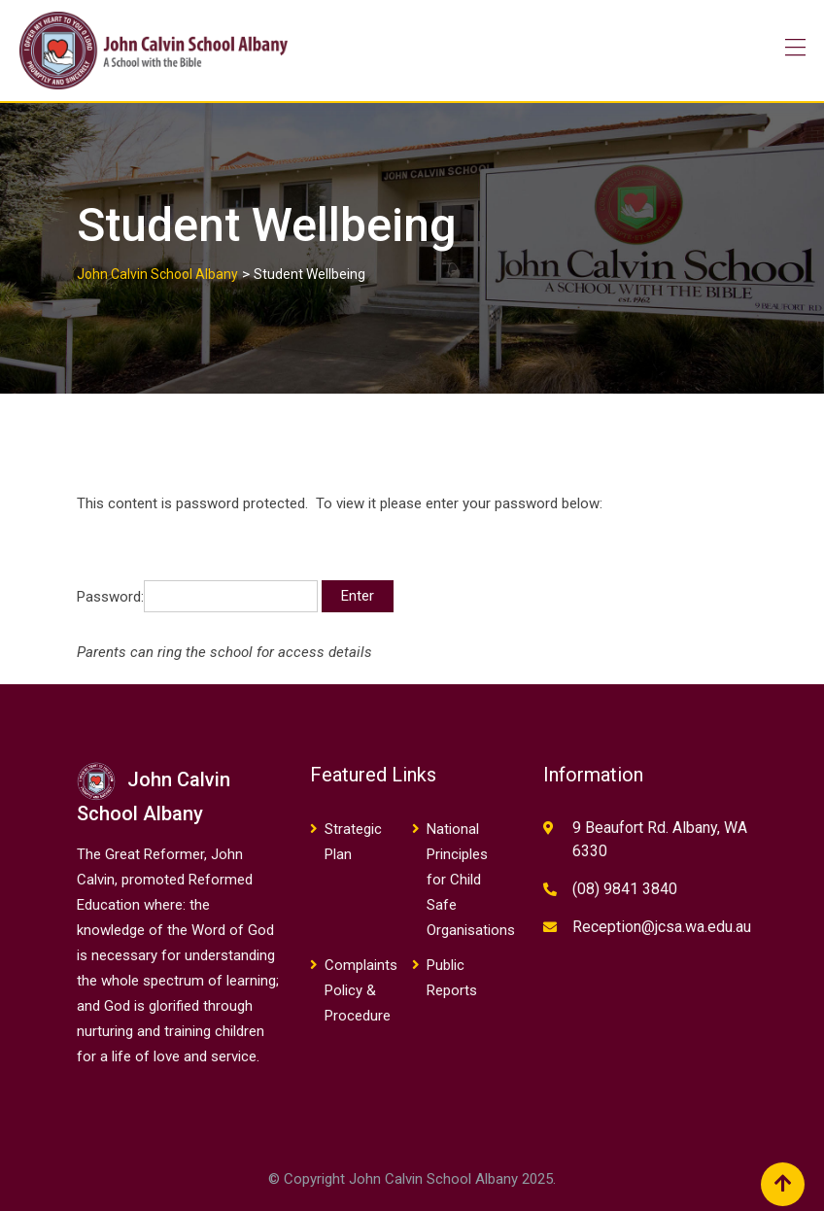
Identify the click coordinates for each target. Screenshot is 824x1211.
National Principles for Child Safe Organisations (471, 879)
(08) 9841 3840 (624, 889)
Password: (197, 596)
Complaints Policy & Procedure (361, 990)
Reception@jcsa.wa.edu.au (661, 926)
